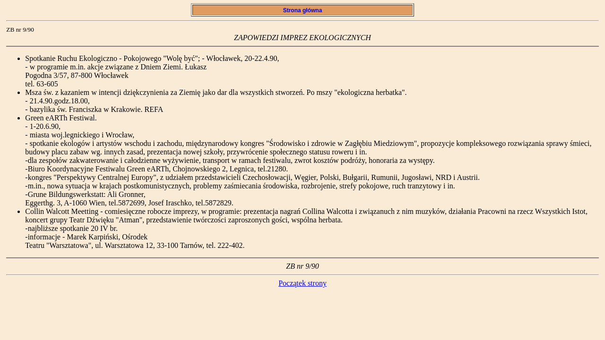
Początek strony (302, 283)
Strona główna (302, 10)
